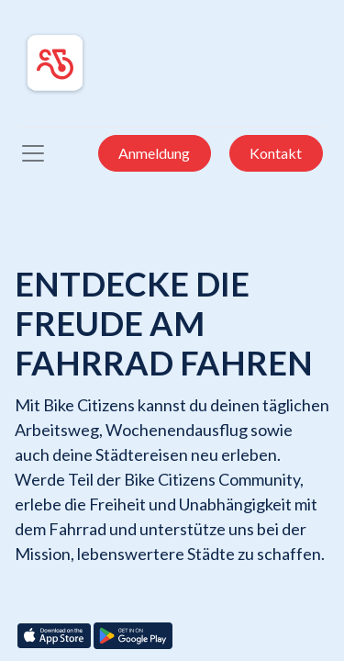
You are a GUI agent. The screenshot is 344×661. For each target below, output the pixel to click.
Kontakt (276, 153)
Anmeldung (154, 153)
